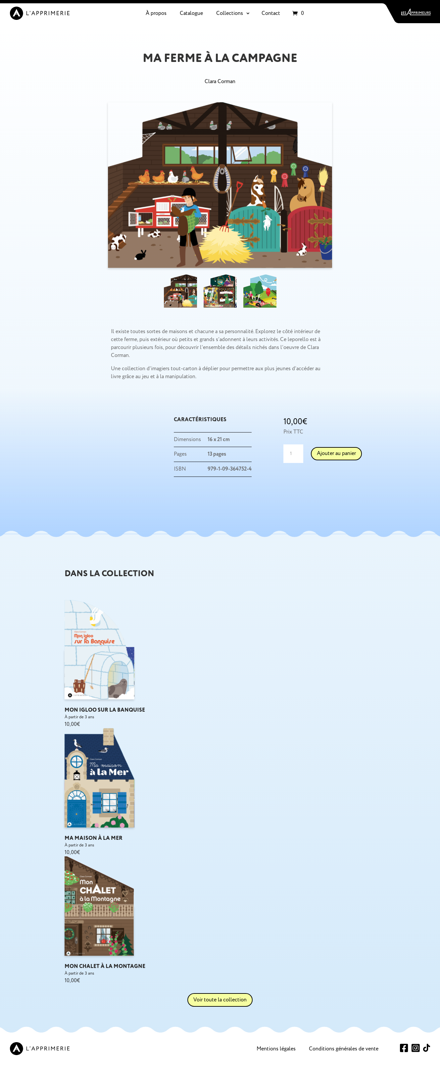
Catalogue (191, 13)
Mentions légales (276, 1048)
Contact (271, 13)
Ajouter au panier (336, 453)
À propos (156, 13)
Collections (229, 13)
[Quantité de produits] (293, 453)
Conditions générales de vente (343, 1048)
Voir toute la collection (220, 999)
